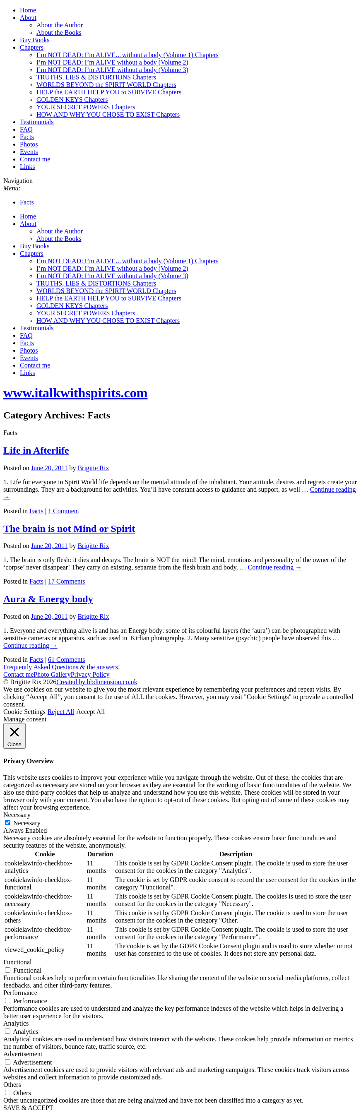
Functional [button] (17, 962)
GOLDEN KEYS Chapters (72, 99)
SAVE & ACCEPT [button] (28, 1107)
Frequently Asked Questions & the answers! (61, 666)
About (28, 17)
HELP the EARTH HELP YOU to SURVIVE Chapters (108, 92)
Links (27, 166)
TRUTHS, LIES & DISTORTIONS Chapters (96, 77)
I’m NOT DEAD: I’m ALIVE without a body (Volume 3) (112, 69)
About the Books (58, 32)
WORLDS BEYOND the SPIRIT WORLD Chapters (106, 84)
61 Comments (66, 659)
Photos (29, 144)
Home (28, 10)
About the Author (59, 25)
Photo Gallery (52, 674)
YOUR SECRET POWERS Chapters (85, 107)
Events (29, 151)
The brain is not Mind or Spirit (69, 528)
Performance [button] (20, 992)
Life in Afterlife (36, 450)
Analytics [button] (16, 1023)
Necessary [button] (17, 814)
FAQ (26, 129)
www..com (75, 392)
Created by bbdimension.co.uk (96, 681)
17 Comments (66, 581)
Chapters (31, 47)
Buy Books (35, 39)
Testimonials (37, 121)
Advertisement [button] (22, 1053)
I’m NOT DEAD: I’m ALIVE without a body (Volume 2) (112, 62)
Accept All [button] (90, 711)
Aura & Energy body (48, 599)
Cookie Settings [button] (24, 711)
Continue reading (275, 567)
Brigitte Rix (93, 467)
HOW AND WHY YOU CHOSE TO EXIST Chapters (108, 114)
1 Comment (63, 510)
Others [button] (12, 1084)
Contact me (35, 159)
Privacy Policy (90, 674)
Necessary (27, 823)
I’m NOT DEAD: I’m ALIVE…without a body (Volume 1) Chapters (127, 54)
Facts (27, 136)
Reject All (61, 711)
